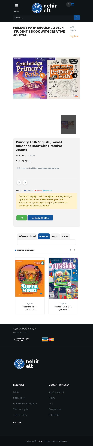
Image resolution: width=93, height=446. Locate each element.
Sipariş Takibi (19, 397)
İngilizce (74, 36)
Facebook (28, 190)
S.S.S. (51, 403)
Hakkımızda (54, 414)
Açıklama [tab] (44, 236)
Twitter (38, 190)
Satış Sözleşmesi (56, 392)
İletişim (16, 392)
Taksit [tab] (55, 236)
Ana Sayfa (73, 28)
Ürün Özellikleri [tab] (27, 236)
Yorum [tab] (65, 236)
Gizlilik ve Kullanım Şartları (25, 403)
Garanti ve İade (20, 414)
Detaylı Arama (55, 409)
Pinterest (47, 190)
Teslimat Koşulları (21, 409)
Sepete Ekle (40, 217)
